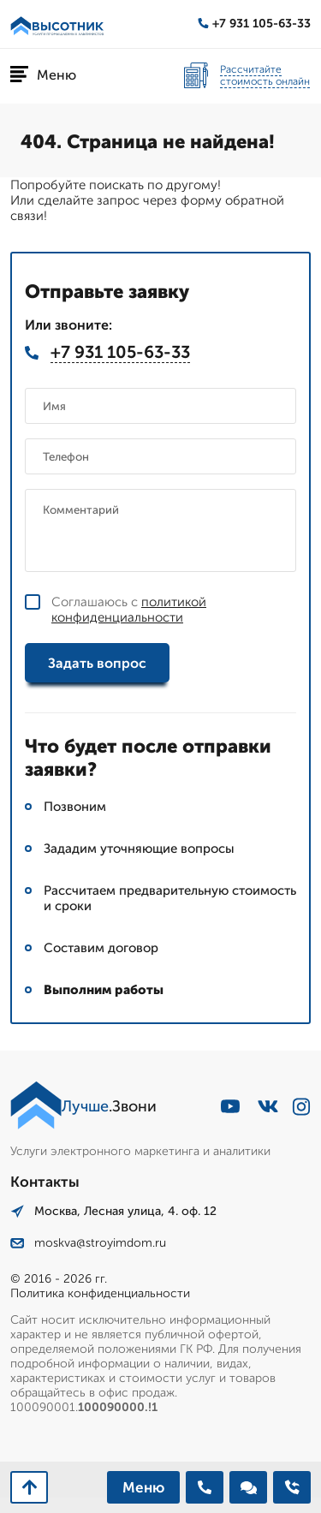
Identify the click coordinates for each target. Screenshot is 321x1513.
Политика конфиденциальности (100, 1293)
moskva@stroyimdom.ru (88, 1243)
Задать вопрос (97, 663)
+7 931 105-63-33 (254, 23)
